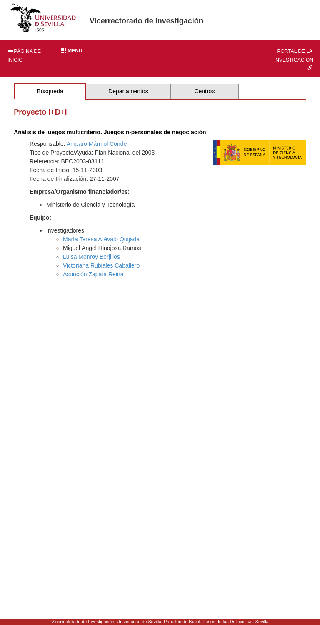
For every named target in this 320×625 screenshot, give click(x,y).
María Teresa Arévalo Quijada (101, 239)
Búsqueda (50, 91)
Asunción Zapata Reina (93, 274)
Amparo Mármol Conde (97, 143)
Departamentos (128, 91)
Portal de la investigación (293, 59)
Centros (204, 91)
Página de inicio (24, 55)
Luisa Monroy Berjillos (91, 256)
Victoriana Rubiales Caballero (101, 265)
